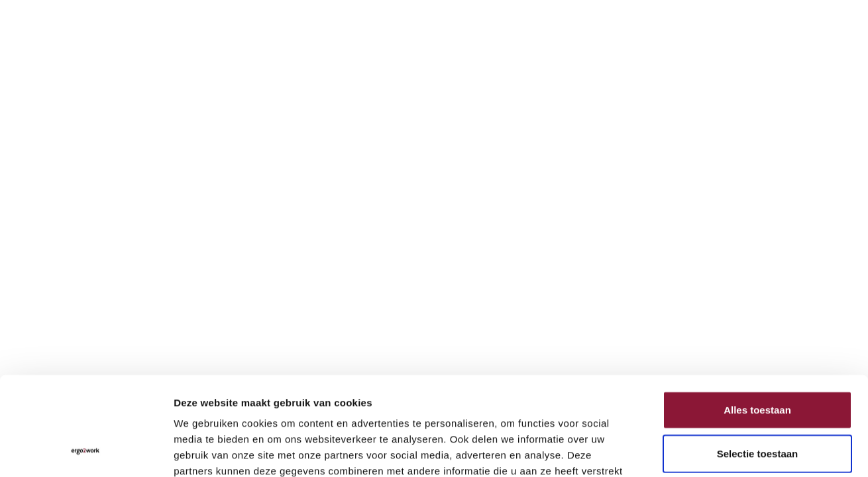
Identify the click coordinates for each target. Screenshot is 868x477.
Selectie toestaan (757, 364)
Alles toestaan (757, 320)
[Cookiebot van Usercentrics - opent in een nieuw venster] (86, 451)
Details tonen (715, 450)
